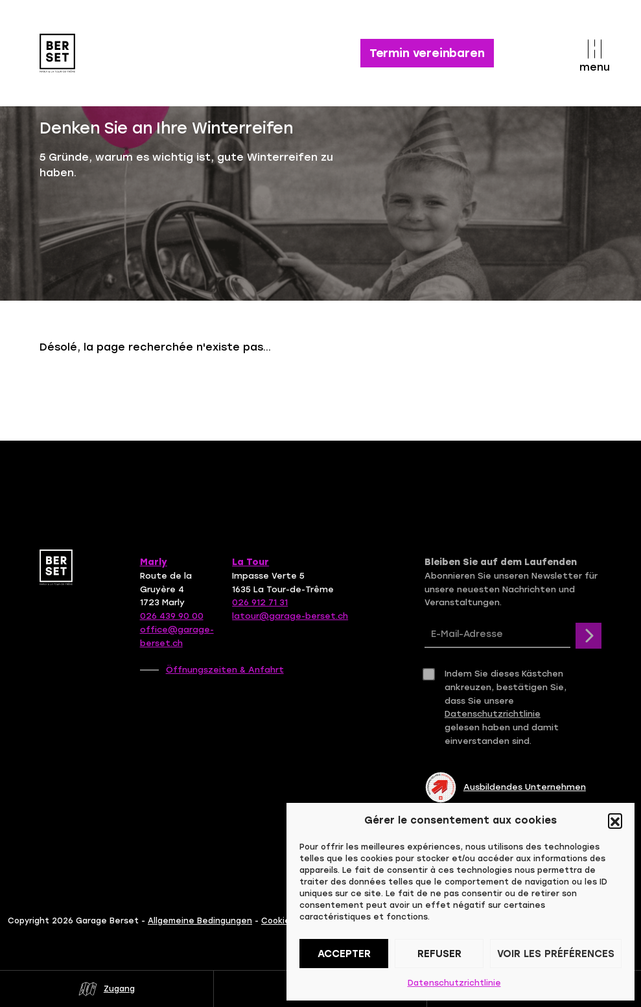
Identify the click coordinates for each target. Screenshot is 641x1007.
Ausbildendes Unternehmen (505, 787)
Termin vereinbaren (427, 53)
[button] (615, 820)
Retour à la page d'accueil (140, 388)
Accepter (344, 954)
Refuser (439, 954)
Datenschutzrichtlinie (454, 983)
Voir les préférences (555, 954)
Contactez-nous (312, 388)
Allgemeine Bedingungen (200, 920)
